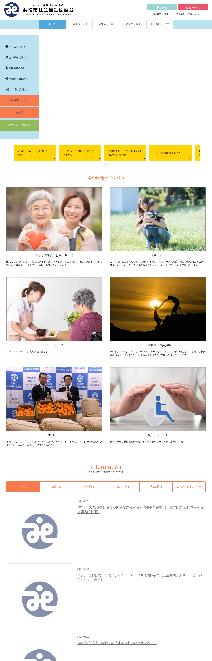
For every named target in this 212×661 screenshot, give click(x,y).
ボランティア (139, 527)
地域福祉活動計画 (18, 157)
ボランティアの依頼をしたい (149, 536)
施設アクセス (133, 20)
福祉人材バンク (17, 125)
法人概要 (157, 12)
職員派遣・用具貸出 (51, 568)
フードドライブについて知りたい (105, 581)
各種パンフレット (96, 602)
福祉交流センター (19, 178)
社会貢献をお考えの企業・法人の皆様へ (108, 585)
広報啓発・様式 (160, 20)
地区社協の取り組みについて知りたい (107, 532)
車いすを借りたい (53, 572)
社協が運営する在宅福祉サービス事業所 (154, 576)
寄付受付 (91, 568)
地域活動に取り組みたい (101, 536)
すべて (59, 338)
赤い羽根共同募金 (18, 136)
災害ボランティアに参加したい (150, 559)
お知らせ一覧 (106, 20)
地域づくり (92, 527)
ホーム (52, 20)
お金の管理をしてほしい (56, 540)
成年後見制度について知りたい (59, 544)
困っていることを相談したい (58, 532)
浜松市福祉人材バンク (98, 598)
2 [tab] (120, 139)
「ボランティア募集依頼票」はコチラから (119, 128)
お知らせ (83, 338)
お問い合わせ (193, 12)
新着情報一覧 (181, 488)
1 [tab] (118, 139)
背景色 (163, 5)
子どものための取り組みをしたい (105, 547)
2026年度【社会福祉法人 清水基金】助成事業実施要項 (123, 410)
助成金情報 (155, 338)
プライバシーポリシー (98, 610)
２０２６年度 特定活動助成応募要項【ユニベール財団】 (124, 435)
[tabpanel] (74, 128)
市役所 (19, 191)
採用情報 (180, 12)
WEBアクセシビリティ (144, 598)
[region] (106, 69)
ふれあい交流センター (21, 168)
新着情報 (46, 594)
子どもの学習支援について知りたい (61, 548)
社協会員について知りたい (102, 572)
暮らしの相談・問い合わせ (54, 527)
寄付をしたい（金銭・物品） (103, 576)
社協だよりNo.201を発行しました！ (73, 128)
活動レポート (131, 338)
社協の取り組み (79, 20)
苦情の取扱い (140, 594)
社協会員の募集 (17, 146)
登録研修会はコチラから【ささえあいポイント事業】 (164, 128)
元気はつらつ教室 (144, 581)
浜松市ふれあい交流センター (149, 572)
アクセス (158, 636)
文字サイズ (194, 5)
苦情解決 (130, 649)
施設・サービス (140, 568)
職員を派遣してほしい (55, 584)
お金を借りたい (52, 536)
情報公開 (168, 12)
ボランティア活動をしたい (148, 532)
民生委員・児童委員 (19, 203)
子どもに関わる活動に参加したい (151, 547)
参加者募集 (107, 338)
